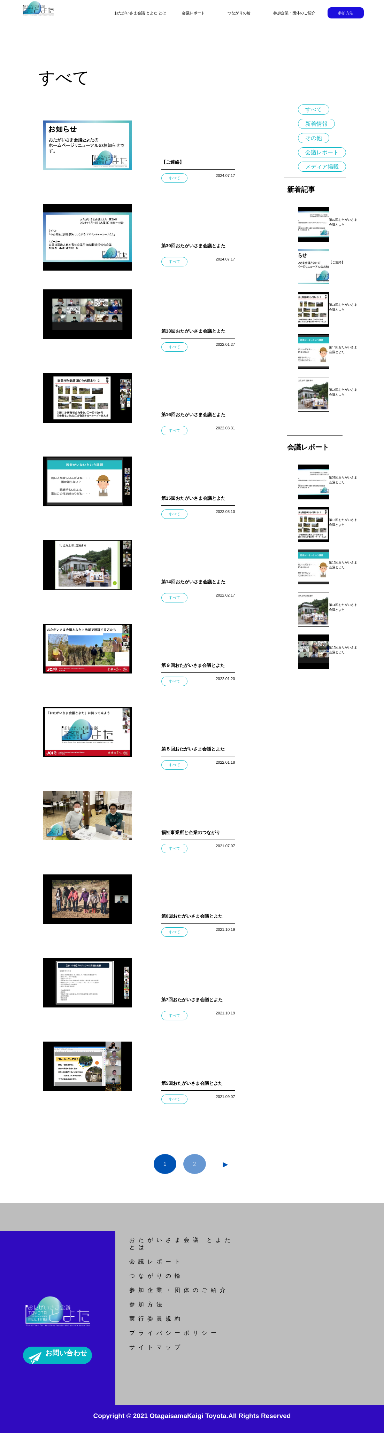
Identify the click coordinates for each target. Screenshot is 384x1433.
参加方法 (345, 13)
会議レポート (193, 13)
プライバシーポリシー (174, 1333)
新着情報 (316, 124)
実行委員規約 (156, 1319)
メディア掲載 (322, 167)
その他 (313, 138)
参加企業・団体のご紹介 (294, 13)
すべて (313, 109)
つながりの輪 (239, 13)
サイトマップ (156, 1347)
